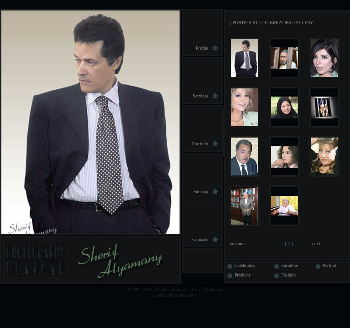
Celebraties (240, 265)
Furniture (285, 265)
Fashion (284, 274)
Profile (202, 48)
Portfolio (200, 143)
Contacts (200, 239)
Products (237, 274)
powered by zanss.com (175, 294)
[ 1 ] (289, 243)
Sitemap (200, 191)
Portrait (324, 265)
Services (200, 95)
